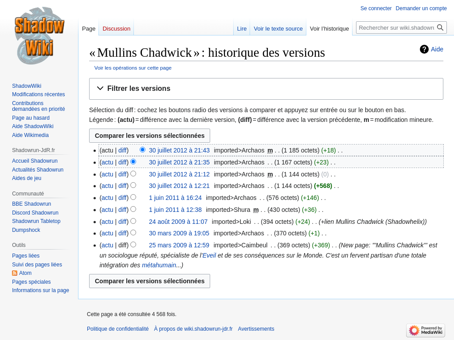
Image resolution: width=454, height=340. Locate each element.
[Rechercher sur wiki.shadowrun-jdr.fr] (401, 27)
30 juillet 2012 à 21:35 (179, 162)
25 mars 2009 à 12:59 (179, 245)
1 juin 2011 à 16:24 (175, 197)
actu (107, 162)
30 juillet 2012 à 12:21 (179, 185)
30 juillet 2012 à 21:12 (179, 174)
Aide (437, 49)
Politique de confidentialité (118, 329)
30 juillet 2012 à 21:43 (179, 150)
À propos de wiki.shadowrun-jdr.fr (193, 329)
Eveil (209, 255)
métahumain (159, 265)
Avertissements (256, 329)
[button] (266, 89)
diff (122, 150)
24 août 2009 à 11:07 (178, 221)
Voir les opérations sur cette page (133, 67)
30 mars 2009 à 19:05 (179, 233)
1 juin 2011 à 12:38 (175, 209)
